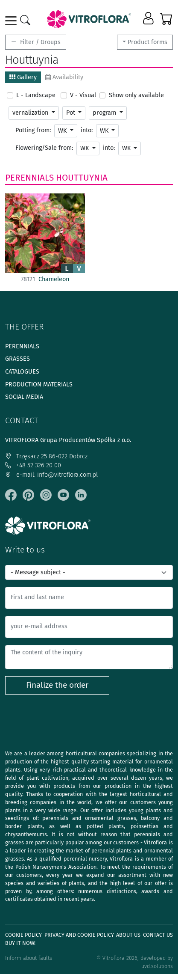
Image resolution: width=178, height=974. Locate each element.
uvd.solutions (157, 966)
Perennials (29, 177)
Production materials (39, 384)
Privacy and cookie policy (79, 935)
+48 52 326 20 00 (33, 465)
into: (87, 130)
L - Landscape (35, 95)
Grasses (17, 358)
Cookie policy (23, 935)
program (105, 112)
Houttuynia (82, 177)
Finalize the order (57, 685)
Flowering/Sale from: (44, 147)
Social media (24, 397)
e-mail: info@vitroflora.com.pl (51, 474)
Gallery (23, 77)
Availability (64, 77)
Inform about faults (28, 958)
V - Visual (83, 95)
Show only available (136, 95)
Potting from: (33, 130)
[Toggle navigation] (12, 21)
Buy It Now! (20, 943)
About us (128, 935)
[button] (149, 19)
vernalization (31, 112)
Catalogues (22, 371)
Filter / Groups (36, 42)
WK (63, 130)
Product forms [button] (147, 42)
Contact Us (158, 935)
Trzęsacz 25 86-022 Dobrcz (46, 456)
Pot (71, 112)
